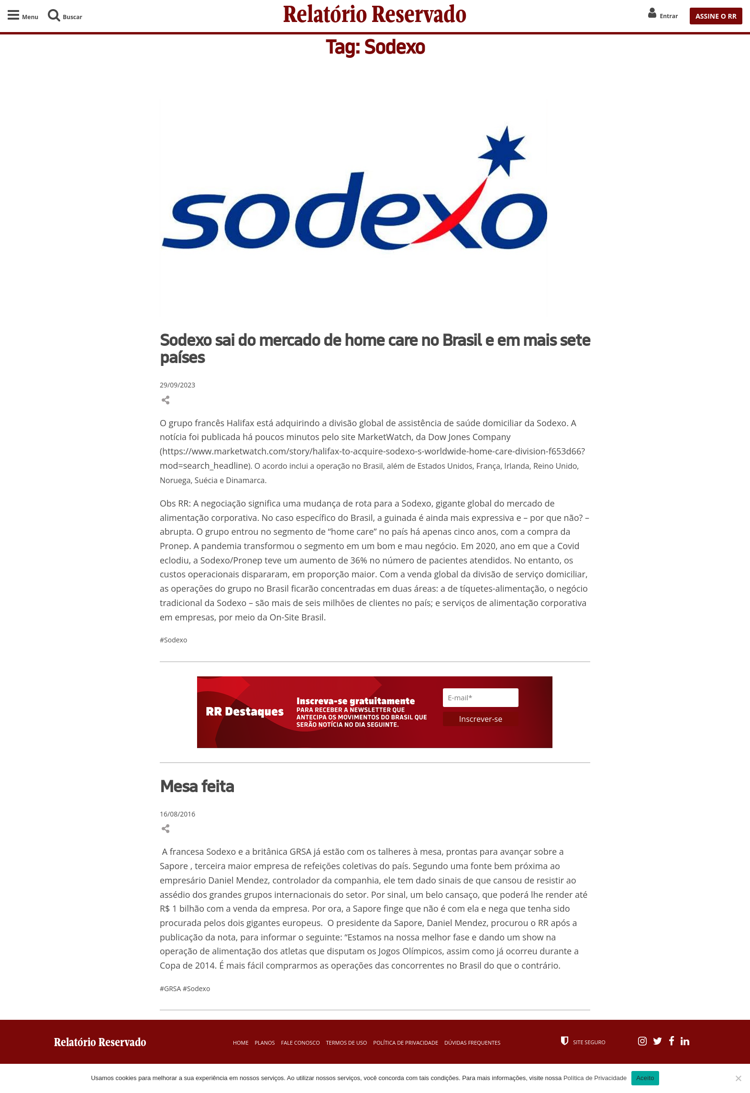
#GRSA (171, 988)
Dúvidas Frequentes (472, 1042)
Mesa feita (197, 785)
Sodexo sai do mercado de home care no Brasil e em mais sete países (375, 348)
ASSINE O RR (716, 16)
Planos (264, 1042)
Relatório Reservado (375, 16)
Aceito (645, 1078)
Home (241, 1042)
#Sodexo (173, 639)
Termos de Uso (346, 1042)
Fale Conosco (300, 1042)
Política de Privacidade (405, 1042)
